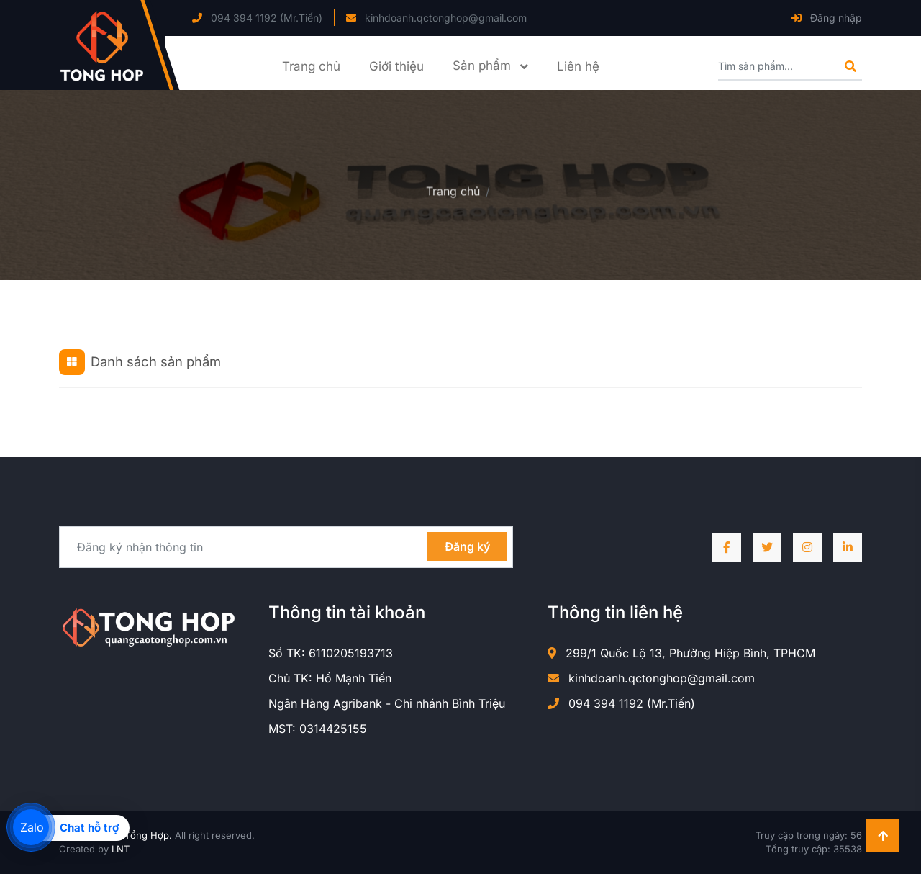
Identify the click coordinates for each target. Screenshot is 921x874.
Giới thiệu (396, 66)
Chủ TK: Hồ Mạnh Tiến (329, 678)
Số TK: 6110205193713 (330, 653)
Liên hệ (578, 66)
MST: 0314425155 (317, 728)
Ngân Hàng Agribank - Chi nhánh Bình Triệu (386, 703)
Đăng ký (467, 546)
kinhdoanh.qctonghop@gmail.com (436, 18)
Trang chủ (311, 66)
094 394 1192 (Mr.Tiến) (257, 18)
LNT (121, 849)
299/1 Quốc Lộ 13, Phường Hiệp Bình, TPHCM (681, 653)
